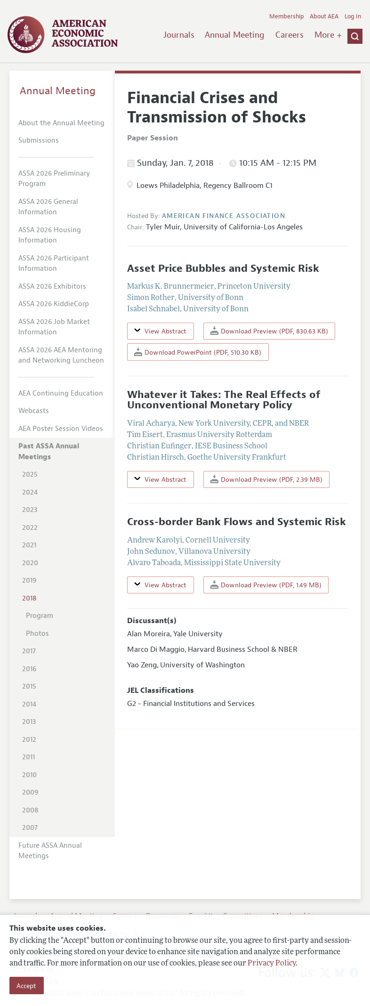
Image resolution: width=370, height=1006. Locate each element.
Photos (37, 633)
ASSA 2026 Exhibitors (52, 286)
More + (328, 35)
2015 (29, 686)
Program (39, 615)
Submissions (38, 140)
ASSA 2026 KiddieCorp (53, 304)
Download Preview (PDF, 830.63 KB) (269, 330)
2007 (30, 827)
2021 (29, 545)
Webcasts (33, 410)
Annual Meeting (235, 35)
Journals (178, 35)
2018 (29, 598)
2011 (28, 757)
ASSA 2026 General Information (48, 207)
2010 (29, 775)
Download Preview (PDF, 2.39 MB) (266, 479)
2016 (29, 669)
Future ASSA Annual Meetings (50, 851)
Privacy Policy (272, 963)
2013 (29, 721)
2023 (29, 509)
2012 (29, 739)
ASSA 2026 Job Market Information (54, 327)
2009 (30, 792)
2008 (30, 810)
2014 (29, 704)
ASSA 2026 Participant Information (53, 264)
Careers (289, 35)
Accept (26, 986)
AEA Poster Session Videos (60, 428)
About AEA (324, 16)
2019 (29, 580)
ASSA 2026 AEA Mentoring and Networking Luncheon (61, 355)
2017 (29, 651)
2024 (30, 492)
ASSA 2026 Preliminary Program (54, 179)
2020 (30, 563)
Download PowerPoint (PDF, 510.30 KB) (197, 352)
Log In (353, 16)
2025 (30, 474)
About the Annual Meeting (61, 123)
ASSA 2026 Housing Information (49, 235)
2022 (30, 527)
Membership (286, 16)
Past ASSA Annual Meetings (48, 452)
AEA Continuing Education (60, 393)
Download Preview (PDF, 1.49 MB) (266, 584)
